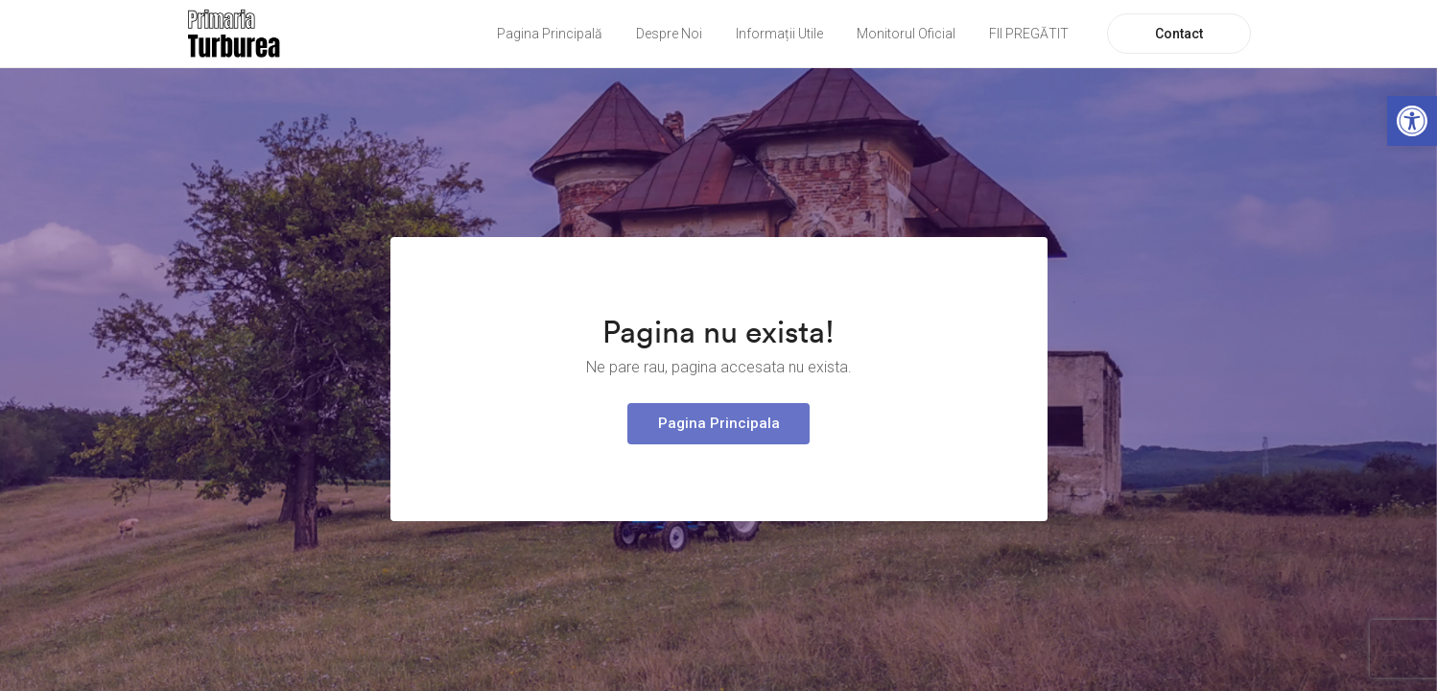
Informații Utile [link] (779, 33)
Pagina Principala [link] (719, 423)
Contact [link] (1179, 33)
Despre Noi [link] (669, 33)
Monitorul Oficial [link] (906, 33)
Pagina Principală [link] (549, 33)
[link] (1412, 121)
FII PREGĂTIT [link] (1029, 33)
